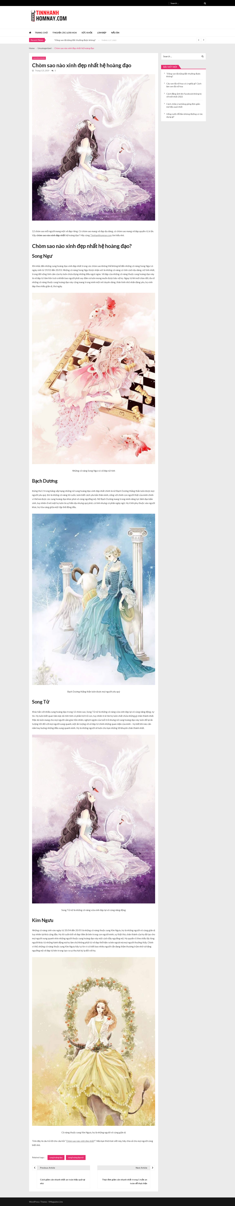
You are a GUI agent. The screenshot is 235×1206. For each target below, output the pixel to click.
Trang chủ (41, 32)
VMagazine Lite (55, 1201)
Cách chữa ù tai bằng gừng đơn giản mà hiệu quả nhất (183, 105)
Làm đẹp (101, 32)
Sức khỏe (87, 32)
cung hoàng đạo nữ (76, 1157)
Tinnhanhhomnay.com (101, 235)
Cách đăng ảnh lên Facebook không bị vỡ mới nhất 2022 (184, 95)
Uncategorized (39, 58)
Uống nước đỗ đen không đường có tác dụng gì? (184, 115)
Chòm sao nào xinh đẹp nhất (80, 1141)
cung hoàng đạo (55, 1157)
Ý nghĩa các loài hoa (64, 32)
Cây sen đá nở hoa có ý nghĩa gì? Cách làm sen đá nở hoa (184, 85)
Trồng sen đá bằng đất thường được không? (75, 40)
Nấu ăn (115, 32)
